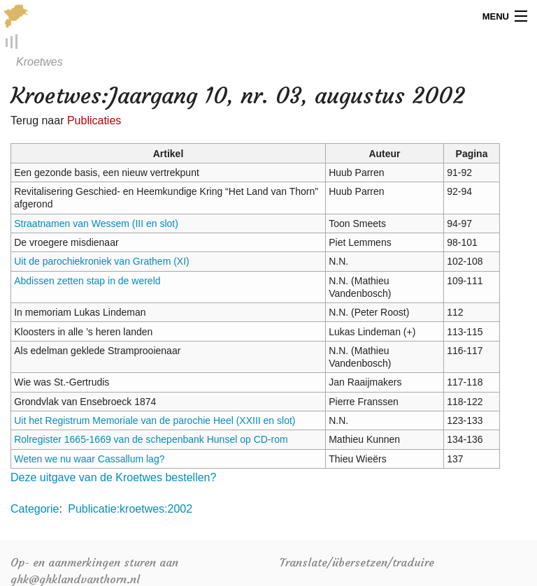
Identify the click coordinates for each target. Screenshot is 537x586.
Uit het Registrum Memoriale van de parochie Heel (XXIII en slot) (154, 421)
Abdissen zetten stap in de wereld (87, 281)
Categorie (34, 509)
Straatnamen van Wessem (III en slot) (96, 224)
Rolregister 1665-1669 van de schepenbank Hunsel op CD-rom (150, 440)
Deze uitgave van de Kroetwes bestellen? (113, 478)
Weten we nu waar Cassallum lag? (89, 459)
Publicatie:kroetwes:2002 (130, 509)
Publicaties (94, 121)
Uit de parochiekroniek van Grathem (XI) (101, 262)
